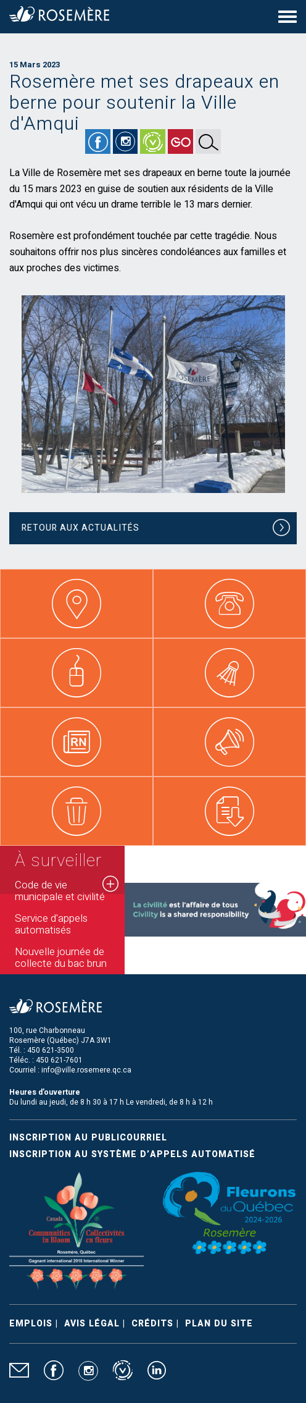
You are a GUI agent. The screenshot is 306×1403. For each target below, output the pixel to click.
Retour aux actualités (156, 529)
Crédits (152, 1323)
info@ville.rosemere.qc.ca (86, 1070)
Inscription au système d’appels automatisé (132, 1154)
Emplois (30, 1323)
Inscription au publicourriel (88, 1137)
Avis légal (92, 1323)
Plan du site (219, 1323)
